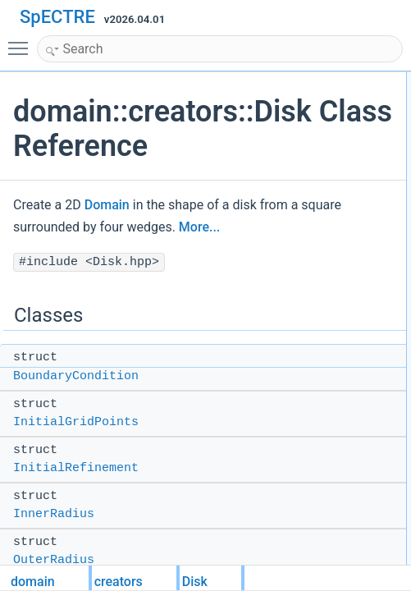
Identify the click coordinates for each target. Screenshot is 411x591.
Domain (107, 205)
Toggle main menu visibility (22, 41)
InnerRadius (53, 514)
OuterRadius (53, 560)
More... (199, 227)
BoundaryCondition (76, 376)
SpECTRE (57, 17)
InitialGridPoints (76, 422)
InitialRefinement (76, 468)
